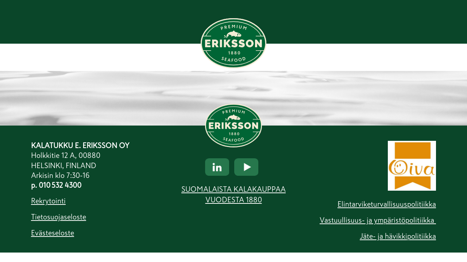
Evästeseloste (52, 233)
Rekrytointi (48, 201)
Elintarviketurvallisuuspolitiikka (386, 204)
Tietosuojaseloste (58, 217)
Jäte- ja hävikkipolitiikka (398, 236)
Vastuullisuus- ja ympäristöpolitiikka (378, 220)
